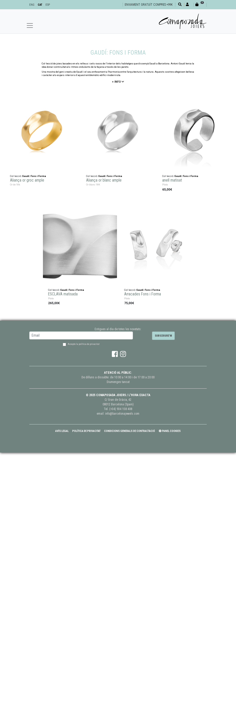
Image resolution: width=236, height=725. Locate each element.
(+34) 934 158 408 (120, 409)
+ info (118, 81)
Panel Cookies (170, 431)
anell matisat (172, 180)
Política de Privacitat (86, 431)
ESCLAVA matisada (63, 294)
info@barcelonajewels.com (122, 413)
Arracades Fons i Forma (142, 294)
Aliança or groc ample (27, 180)
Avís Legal (62, 431)
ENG (31, 4)
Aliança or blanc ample (104, 180)
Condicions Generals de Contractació (129, 431)
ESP (48, 4)
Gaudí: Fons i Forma (34, 175)
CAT (40, 4)
